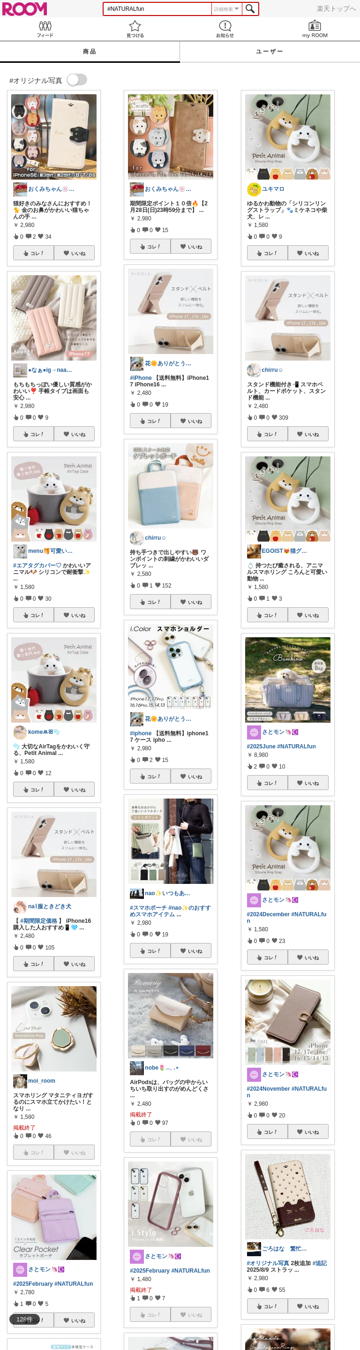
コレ (37, 253)
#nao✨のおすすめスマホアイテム (170, 911)
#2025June (261, 746)
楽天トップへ (336, 8)
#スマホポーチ (148, 908)
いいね (78, 253)
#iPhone (141, 378)
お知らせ (225, 28)
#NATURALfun (73, 1284)
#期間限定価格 (38, 921)
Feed (45, 28)
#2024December (268, 914)
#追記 (320, 1263)
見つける (135, 28)
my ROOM (315, 28)
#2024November (268, 1089)
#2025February (33, 1284)
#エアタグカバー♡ (37, 565)
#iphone (140, 733)
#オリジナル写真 (268, 1263)
